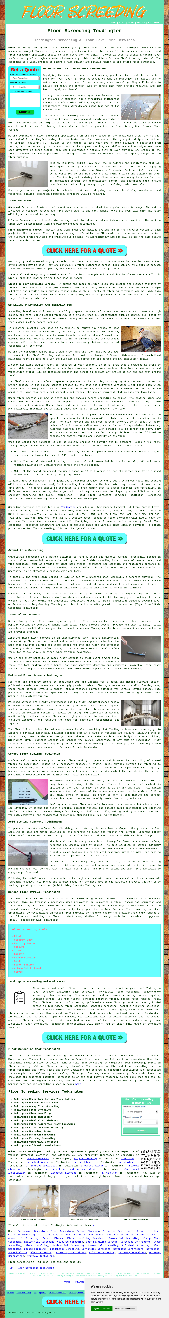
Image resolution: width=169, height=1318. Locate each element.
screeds (27, 705)
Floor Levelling (148, 1231)
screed (156, 760)
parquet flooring (85, 1158)
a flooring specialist (41, 1165)
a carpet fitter (92, 1165)
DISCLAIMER (153, 23)
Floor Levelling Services (86, 1238)
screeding (127, 1155)
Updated (42, 1293)
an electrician (37, 1162)
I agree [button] (96, 1309)
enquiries (141, 1176)
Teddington (68, 507)
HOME (113, 23)
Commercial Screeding (32, 1231)
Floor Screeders (148, 1234)
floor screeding (19, 55)
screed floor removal (122, 898)
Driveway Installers (132, 1252)
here (78, 1084)
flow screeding (84, 995)
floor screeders (119, 518)
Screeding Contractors (136, 1242)
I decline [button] (106, 1309)
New (35, 1293)
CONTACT (141, 23)
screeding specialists (123, 1070)
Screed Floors (53, 1238)
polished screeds (19, 685)
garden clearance (37, 1158)
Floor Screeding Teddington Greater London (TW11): (45, 47)
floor (53, 808)
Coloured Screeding (21, 1234)
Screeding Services (57, 1293)
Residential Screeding (39, 1242)
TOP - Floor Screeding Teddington (31, 1268)
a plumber (126, 1162)
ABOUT (131, 23)
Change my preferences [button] (125, 1309)
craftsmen (42, 1155)
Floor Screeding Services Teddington (45, 1092)
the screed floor (102, 784)
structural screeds (126, 1013)
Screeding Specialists (118, 1231)
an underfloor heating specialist (71, 1169)
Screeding (152, 1249)
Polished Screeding (120, 1234)
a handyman (109, 1173)
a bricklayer (83, 1162)
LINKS (122, 23)
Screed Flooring (88, 1231)
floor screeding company (95, 79)
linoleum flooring (63, 1173)
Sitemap (10, 1293)
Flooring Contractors (88, 1234)
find (19, 1055)
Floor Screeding (62, 1231)
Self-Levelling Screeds (54, 1234)
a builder (127, 1158)
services (138, 525)
